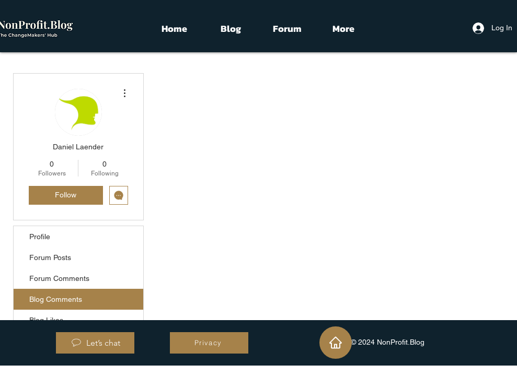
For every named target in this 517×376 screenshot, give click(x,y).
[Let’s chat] (95, 343)
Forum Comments (59, 278)
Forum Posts (50, 257)
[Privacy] (209, 343)
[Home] (335, 342)
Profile (39, 236)
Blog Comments (55, 299)
